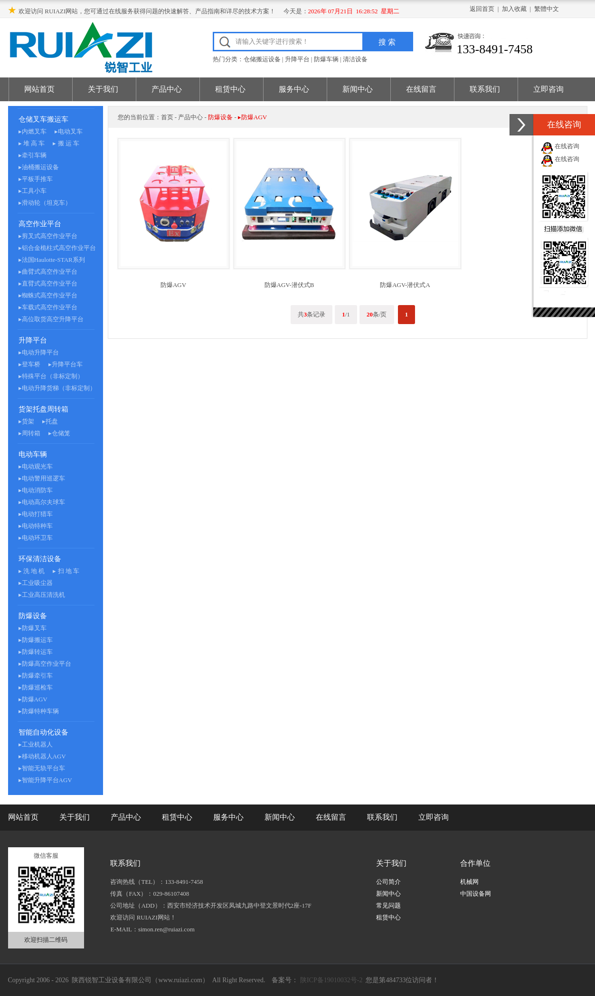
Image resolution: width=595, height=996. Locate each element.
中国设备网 (475, 893)
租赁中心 (230, 89)
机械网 (469, 881)
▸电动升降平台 (39, 352)
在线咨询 (567, 146)
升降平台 (297, 59)
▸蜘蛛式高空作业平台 (48, 295)
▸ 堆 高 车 (32, 143)
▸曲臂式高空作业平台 (48, 271)
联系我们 (485, 89)
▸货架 (26, 421)
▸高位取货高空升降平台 (51, 319)
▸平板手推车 (36, 178)
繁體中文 (546, 8)
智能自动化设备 (43, 732)
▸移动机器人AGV (42, 756)
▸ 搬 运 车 (66, 143)
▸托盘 (50, 421)
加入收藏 (514, 8)
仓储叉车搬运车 (43, 119)
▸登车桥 (29, 364)
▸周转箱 (29, 433)
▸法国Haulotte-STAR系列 (52, 259)
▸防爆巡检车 (36, 687)
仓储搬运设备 (262, 59)
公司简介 (388, 881)
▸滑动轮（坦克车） (45, 202)
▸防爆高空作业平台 (45, 663)
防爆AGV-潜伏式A (405, 284)
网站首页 (39, 89)
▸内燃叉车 (33, 131)
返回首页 (482, 8)
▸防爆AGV (33, 699)
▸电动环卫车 (36, 537)
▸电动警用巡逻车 (42, 478)
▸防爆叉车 (33, 628)
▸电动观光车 (36, 466)
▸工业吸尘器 (36, 582)
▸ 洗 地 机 (32, 571)
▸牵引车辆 (33, 155)
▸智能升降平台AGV (45, 780)
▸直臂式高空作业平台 (48, 283)
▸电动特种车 (36, 525)
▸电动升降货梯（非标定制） (57, 388)
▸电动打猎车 (36, 513)
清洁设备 (355, 59)
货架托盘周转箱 (43, 409)
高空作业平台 (40, 224)
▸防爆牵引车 (36, 675)
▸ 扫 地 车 (66, 571)
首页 (167, 117)
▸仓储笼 (59, 433)
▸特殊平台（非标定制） (51, 376)
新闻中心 (357, 89)
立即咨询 (548, 89)
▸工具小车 (33, 190)
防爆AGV (173, 284)
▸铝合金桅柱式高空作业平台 (57, 247)
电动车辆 (33, 454)
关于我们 (103, 89)
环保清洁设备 (40, 559)
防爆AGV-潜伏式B (289, 284)
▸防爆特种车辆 (39, 711)
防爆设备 (33, 616)
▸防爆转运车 (36, 651)
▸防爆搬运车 (36, 639)
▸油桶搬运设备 (39, 167)
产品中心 (166, 89)
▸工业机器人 (36, 744)
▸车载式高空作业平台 (48, 307)
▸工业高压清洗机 (42, 594)
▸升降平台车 (65, 364)
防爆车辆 (326, 59)
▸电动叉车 (69, 131)
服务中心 (294, 89)
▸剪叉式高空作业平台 (48, 235)
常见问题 (388, 905)
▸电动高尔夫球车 (42, 502)
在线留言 (421, 89)
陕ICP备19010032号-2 (330, 980)
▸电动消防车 (36, 490)
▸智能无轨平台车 (42, 768)
